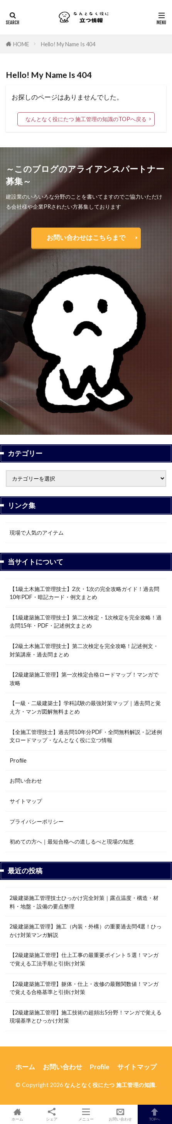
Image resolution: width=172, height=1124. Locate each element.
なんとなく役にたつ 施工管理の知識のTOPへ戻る (86, 119)
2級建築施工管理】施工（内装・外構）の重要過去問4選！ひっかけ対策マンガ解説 (86, 930)
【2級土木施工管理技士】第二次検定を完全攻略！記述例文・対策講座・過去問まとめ (84, 650)
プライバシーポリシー (37, 821)
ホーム (25, 1067)
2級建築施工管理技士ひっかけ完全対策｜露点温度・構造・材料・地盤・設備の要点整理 (84, 902)
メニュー (86, 1114)
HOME (21, 44)
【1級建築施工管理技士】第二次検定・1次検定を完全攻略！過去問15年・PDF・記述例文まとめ (86, 621)
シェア (51, 1114)
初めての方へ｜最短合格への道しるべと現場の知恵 (72, 841)
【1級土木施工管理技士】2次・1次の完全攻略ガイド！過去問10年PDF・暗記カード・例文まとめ (84, 593)
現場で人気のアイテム (37, 532)
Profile (18, 760)
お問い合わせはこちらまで (86, 237)
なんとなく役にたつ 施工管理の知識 (109, 1085)
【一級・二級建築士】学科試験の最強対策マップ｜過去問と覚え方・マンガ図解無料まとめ (85, 707)
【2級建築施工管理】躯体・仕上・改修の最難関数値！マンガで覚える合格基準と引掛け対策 (84, 988)
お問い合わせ (26, 780)
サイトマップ (26, 801)
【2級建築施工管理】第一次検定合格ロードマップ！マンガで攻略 (84, 678)
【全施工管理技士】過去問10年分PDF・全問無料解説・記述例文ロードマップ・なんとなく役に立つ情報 (86, 736)
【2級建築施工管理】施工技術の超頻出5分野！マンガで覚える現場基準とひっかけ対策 (86, 1016)
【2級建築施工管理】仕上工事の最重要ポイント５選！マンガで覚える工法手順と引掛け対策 (84, 959)
